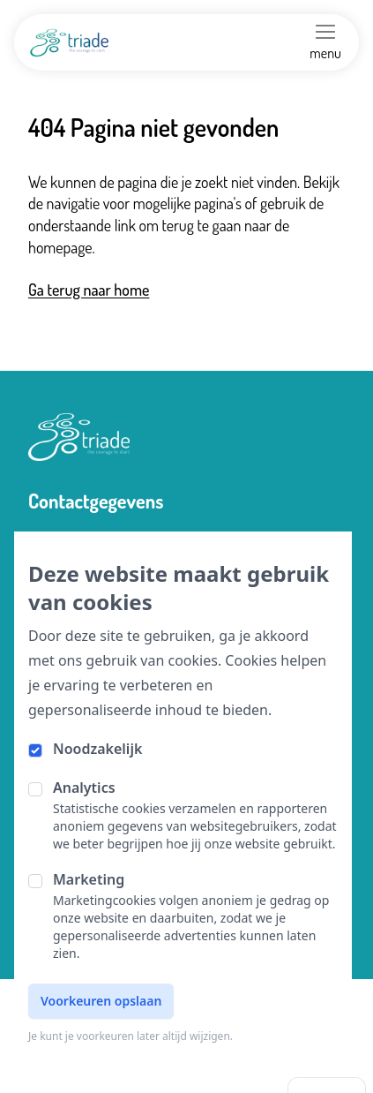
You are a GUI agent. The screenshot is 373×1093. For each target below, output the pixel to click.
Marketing (88, 879)
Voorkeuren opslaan (101, 1000)
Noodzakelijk (97, 748)
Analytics (84, 787)
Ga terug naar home (88, 289)
